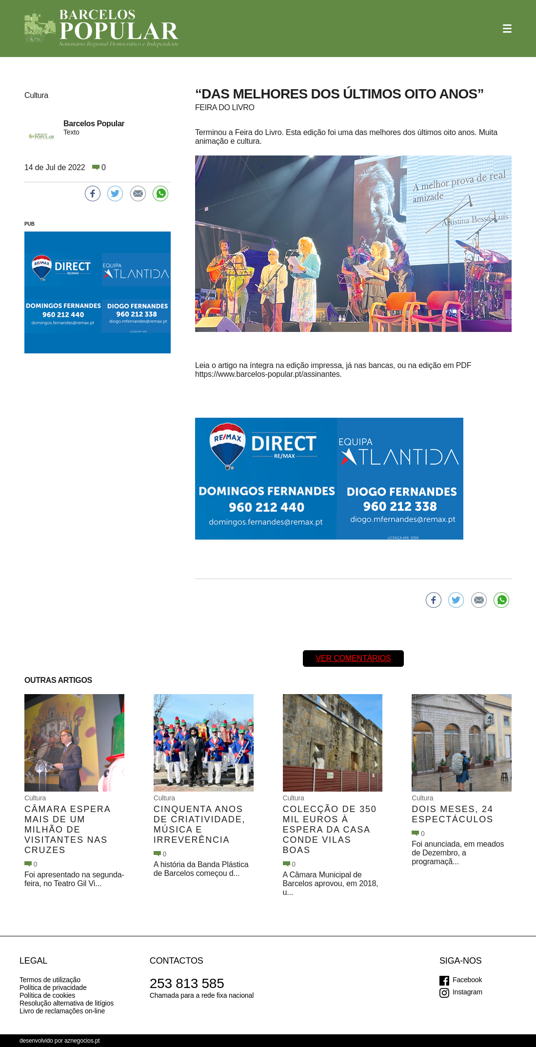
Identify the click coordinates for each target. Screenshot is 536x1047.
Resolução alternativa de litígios (67, 1003)
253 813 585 (187, 983)
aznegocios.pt (82, 1040)
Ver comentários (353, 658)
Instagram (467, 992)
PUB (29, 224)
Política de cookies (47, 995)
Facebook (467, 980)
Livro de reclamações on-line (62, 1011)
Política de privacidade (53, 987)
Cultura (35, 798)
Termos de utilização (50, 980)
